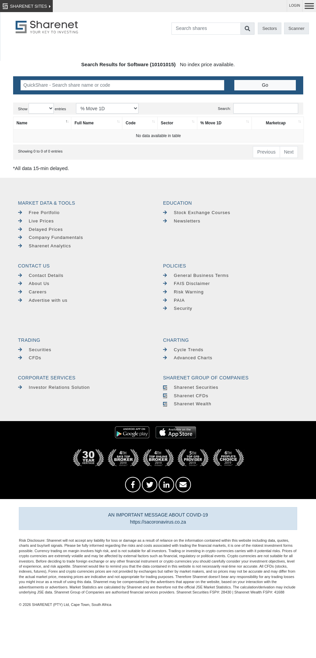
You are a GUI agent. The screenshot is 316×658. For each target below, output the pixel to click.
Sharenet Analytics (44, 245)
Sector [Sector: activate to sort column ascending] (167, 123)
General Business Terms (196, 275)
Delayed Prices (40, 229)
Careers (32, 291)
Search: (258, 108)
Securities (34, 349)
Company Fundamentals (50, 237)
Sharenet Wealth (187, 403)
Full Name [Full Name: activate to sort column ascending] (84, 123)
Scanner (296, 28)
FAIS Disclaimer (186, 283)
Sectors (269, 28)
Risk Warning (183, 291)
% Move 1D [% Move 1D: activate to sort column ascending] (211, 123)
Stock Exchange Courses (196, 212)
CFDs (29, 357)
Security (177, 308)
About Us (34, 283)
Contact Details (41, 275)
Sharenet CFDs (185, 395)
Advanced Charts (187, 357)
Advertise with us (43, 300)
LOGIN (294, 5)
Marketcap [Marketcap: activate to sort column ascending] (276, 123)
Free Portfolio (39, 212)
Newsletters (181, 220)
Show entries (42, 108)
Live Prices (36, 220)
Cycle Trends (183, 349)
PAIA (174, 300)
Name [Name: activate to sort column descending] (21, 123)
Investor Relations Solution (54, 387)
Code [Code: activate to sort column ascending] (131, 123)
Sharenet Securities (191, 387)
